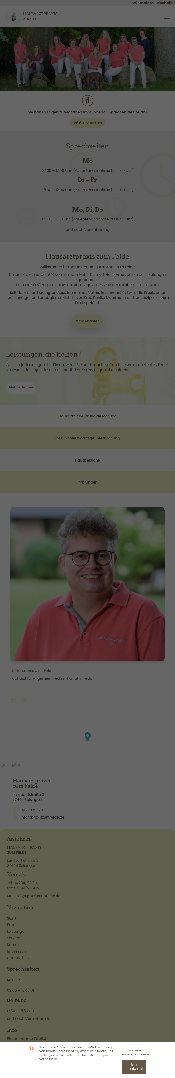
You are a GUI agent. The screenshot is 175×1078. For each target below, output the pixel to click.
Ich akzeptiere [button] (138, 1066)
